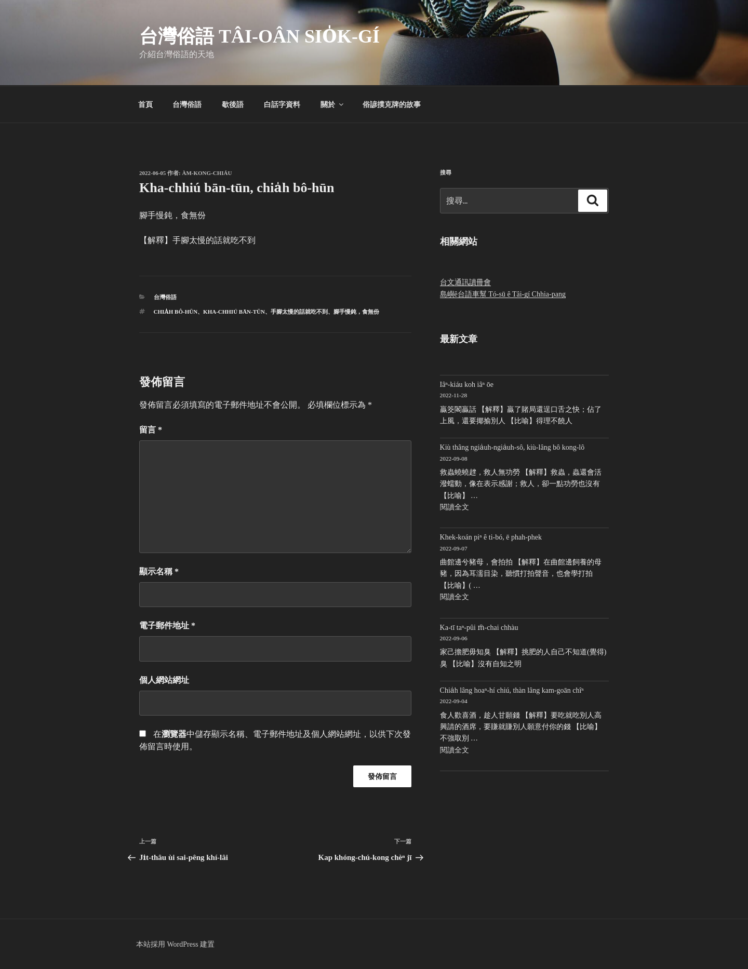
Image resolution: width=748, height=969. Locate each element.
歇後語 (233, 104)
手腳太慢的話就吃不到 (299, 311)
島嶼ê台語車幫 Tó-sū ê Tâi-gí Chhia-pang (503, 294)
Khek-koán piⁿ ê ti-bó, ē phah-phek (491, 537)
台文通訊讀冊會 (465, 282)
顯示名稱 (159, 571)
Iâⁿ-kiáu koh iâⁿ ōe (466, 384)
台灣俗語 (187, 104)
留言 (150, 429)
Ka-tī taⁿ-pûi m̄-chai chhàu (479, 627)
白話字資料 (282, 104)
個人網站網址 (164, 680)
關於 (332, 104)
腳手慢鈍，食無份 (356, 311)
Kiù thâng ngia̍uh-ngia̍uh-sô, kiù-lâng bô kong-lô (512, 447)
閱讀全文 (454, 507)
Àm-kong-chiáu (207, 173)
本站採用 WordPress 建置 (175, 944)
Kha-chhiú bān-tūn (234, 311)
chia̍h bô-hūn (176, 311)
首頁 (145, 104)
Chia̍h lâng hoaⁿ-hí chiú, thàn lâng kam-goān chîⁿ (512, 690)
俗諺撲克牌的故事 (392, 104)
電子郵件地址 (167, 625)
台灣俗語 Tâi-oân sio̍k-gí (259, 36)
